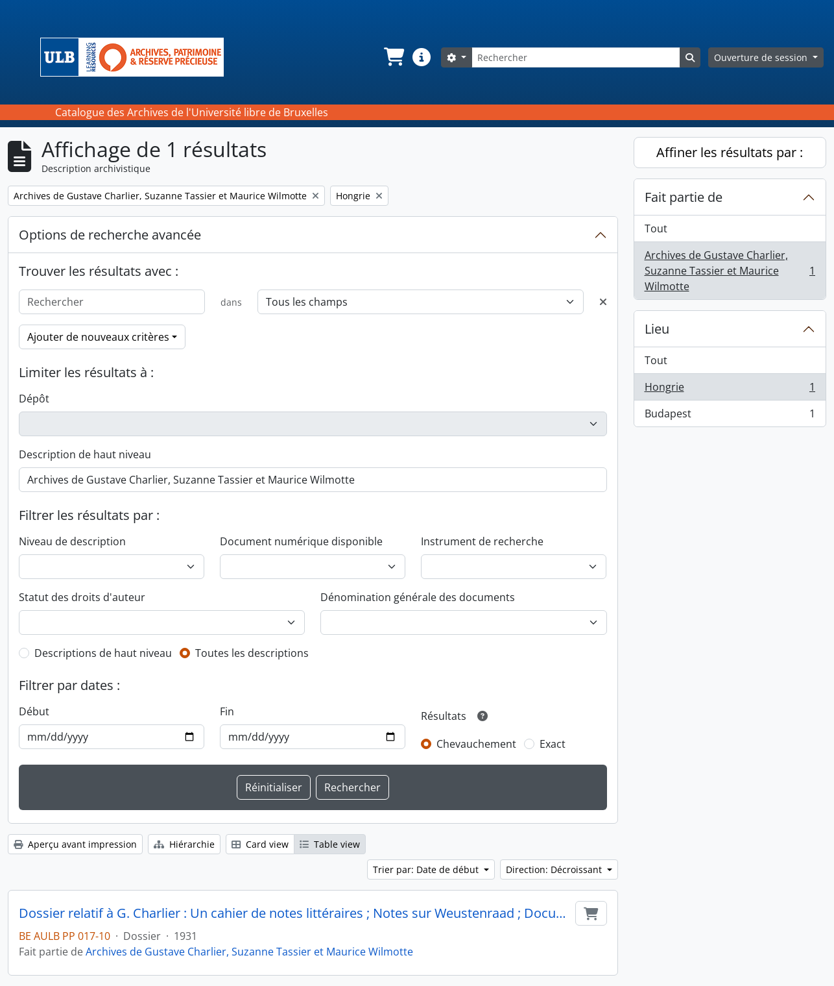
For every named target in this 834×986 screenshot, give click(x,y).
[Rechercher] (575, 57)
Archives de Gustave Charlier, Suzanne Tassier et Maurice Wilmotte (249, 951)
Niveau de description (72, 541)
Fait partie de (683, 197)
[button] (393, 57)
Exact (553, 744)
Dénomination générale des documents (417, 597)
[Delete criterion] (603, 302)
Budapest (730, 416)
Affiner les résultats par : (729, 152)
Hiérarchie (184, 844)
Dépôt (34, 398)
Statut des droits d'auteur (82, 597)
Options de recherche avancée (110, 234)
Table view (330, 844)
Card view (260, 844)
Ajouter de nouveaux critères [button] (98, 337)
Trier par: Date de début (427, 869)
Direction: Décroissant (555, 869)
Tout (656, 228)
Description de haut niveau (85, 454)
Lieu (657, 329)
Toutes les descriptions (252, 653)
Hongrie (730, 390)
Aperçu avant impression (75, 844)
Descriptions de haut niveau (103, 653)
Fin (227, 711)
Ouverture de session (762, 57)
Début (34, 711)
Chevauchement (476, 744)
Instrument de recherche (482, 541)
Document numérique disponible (301, 541)
